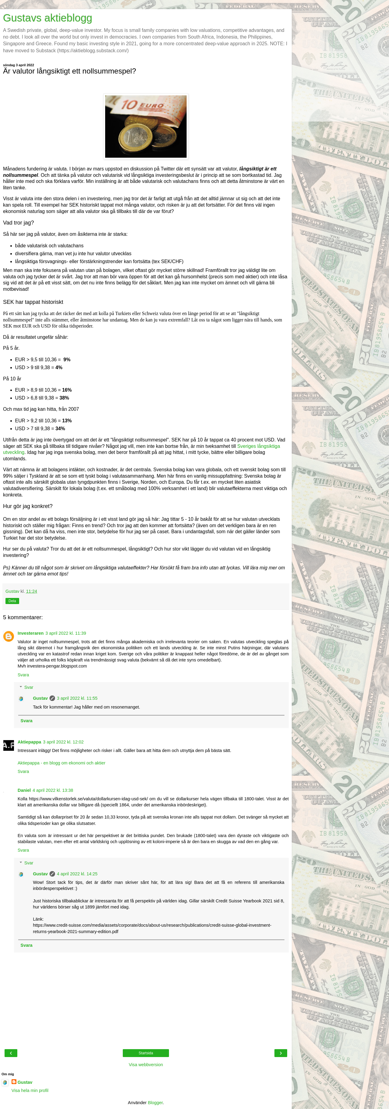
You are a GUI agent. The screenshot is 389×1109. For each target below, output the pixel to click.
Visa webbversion (146, 1064)
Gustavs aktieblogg (47, 18)
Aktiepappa (29, 742)
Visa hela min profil (30, 1090)
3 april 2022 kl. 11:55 (77, 698)
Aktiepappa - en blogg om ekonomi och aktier (61, 763)
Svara (23, 674)
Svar (28, 687)
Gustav (40, 698)
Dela (12, 601)
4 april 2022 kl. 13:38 (53, 790)
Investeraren (31, 633)
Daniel (24, 790)
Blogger (155, 1102)
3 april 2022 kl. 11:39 (66, 633)
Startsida (146, 1053)
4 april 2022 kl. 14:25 (77, 873)
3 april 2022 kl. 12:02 (63, 742)
